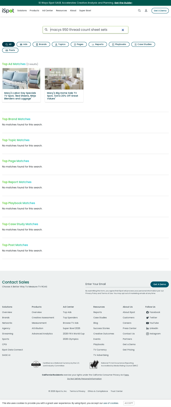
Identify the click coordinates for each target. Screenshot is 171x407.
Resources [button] (61, 10)
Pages (78, 44)
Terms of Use (107, 293)
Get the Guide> (123, 2)
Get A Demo (160, 10)
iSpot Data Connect (12, 349)
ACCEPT (129, 403)
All (8, 44)
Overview (7, 312)
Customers (128, 317)
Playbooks (119, 44)
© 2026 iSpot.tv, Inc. (57, 391)
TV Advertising (100, 355)
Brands (41, 44)
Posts (10, 50)
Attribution (37, 328)
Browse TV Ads (70, 322)
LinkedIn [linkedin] (151, 328)
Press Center (130, 328)
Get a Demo (129, 344)
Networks (7, 322)
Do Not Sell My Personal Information (84, 378)
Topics (60, 44)
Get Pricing (128, 349)
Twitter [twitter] (151, 317)
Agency (6, 328)
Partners (127, 339)
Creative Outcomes (103, 333)
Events (96, 339)
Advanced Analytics (42, 333)
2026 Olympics (70, 339)
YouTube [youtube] (152, 322)
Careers (127, 322)
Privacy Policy (91, 293)
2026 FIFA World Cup (74, 333)
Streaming (7, 333)
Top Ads (67, 312)
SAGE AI (6, 355)
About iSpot (129, 312)
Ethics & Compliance (98, 391)
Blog (95, 322)
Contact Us (129, 333)
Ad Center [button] (47, 10)
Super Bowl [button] (85, 10)
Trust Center (117, 391)
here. (126, 375)
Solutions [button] (22, 10)
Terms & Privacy (77, 391)
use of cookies (110, 403)
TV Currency (100, 349)
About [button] (73, 10)
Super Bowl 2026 (71, 328)
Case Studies (143, 44)
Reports (98, 44)
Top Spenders (70, 317)
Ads (23, 44)
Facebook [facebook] (152, 312)
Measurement (39, 322)
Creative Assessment (43, 317)
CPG (4, 344)
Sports (5, 339)
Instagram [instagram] (153, 333)
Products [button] (34, 10)
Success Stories (101, 328)
